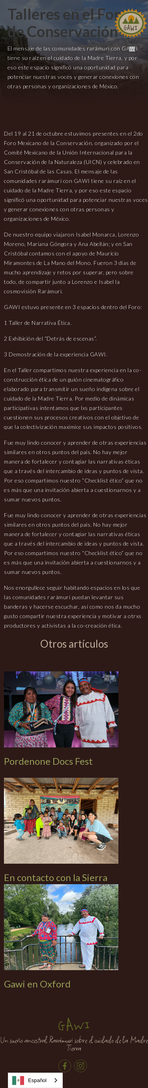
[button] (132, 49)
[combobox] (35, 1080)
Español (29, 1080)
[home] (131, 23)
